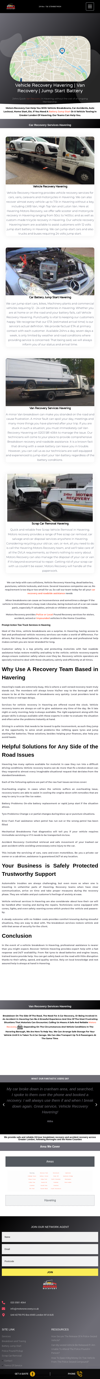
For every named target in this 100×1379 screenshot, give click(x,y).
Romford (56, 1185)
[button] (3, 1105)
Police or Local (44, 614)
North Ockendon (55, 1179)
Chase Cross (32, 1179)
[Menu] (90, 6)
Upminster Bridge (68, 1176)
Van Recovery (33, 98)
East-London (68, 1182)
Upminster (68, 1173)
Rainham (56, 1182)
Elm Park (32, 1188)
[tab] (50, 1161)
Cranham (32, 1185)
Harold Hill (44, 1182)
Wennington (68, 1179)
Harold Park (44, 1185)
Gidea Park (44, 1179)
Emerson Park (44, 1173)
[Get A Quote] (25, 1374)
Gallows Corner (44, 1176)
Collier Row (32, 1182)
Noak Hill (56, 1176)
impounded (43, 618)
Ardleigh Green (32, 1176)
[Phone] (75, 1374)
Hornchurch (56, 1173)
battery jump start (59, 111)
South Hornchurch (56, 1188)
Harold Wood (44, 1188)
